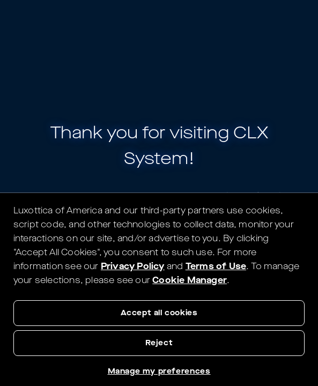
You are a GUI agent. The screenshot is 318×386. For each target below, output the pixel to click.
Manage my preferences (159, 371)
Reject (159, 343)
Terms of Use (216, 266)
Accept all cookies (159, 313)
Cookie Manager (189, 280)
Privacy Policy (133, 266)
